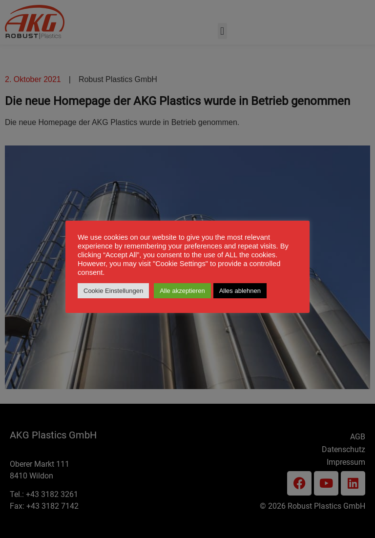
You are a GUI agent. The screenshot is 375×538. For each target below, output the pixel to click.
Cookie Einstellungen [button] (113, 290)
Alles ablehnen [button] (240, 290)
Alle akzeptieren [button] (182, 290)
